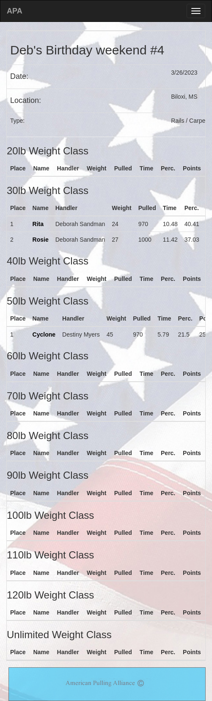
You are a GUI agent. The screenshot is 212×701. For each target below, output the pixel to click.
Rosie (41, 239)
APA (14, 11)
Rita (38, 224)
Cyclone (44, 334)
